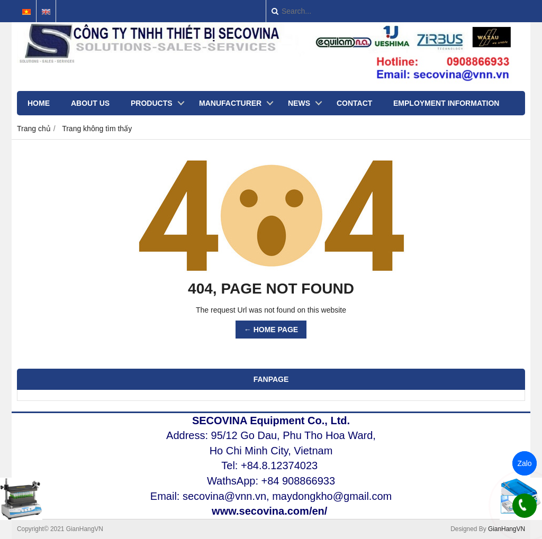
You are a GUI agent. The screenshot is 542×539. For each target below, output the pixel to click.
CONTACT (354, 103)
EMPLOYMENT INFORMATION (446, 103)
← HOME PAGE (271, 329)
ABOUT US (90, 103)
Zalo (524, 463)
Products (152, 103)
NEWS (299, 103)
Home (39, 103)
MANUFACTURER (230, 103)
